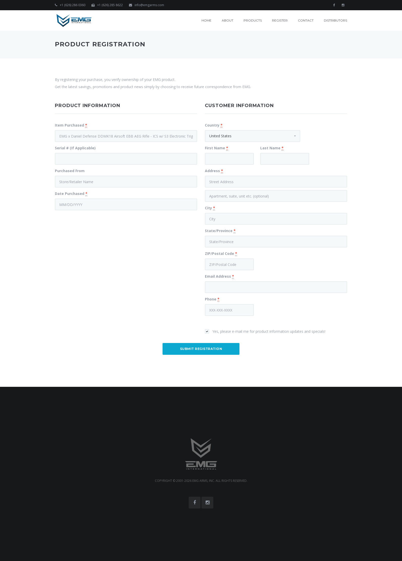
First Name (216, 148)
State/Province (220, 230)
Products (253, 20)
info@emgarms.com (149, 5)
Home (207, 20)
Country (214, 125)
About (227, 20)
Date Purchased (71, 193)
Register (280, 20)
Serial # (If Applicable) (75, 148)
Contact (306, 20)
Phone (212, 299)
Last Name (272, 148)
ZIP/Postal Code (221, 253)
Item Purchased (71, 125)
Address (214, 170)
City (210, 208)
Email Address (219, 276)
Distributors (335, 20)
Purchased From (70, 170)
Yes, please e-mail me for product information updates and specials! (268, 331)
